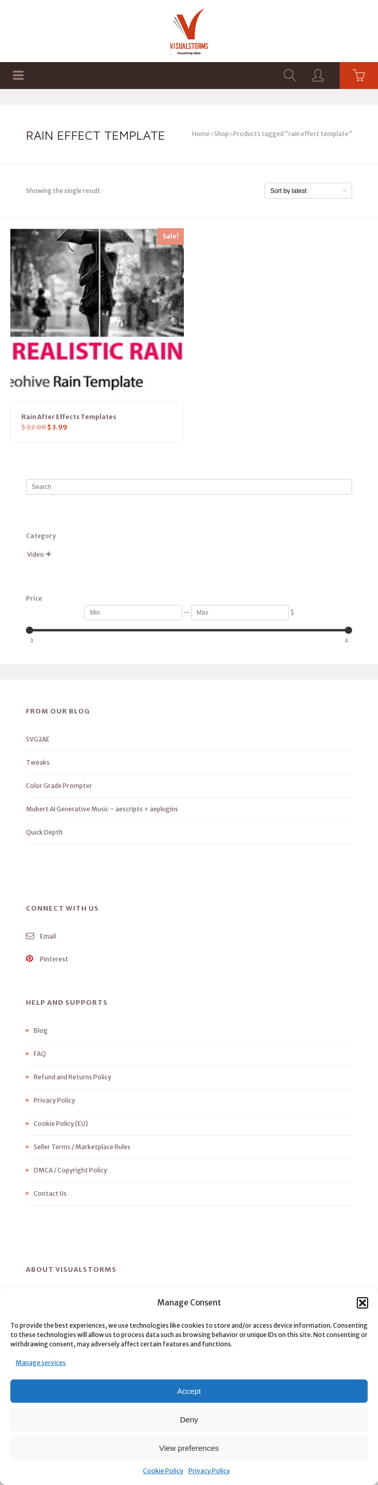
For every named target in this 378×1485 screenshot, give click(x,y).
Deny (189, 1419)
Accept (189, 1391)
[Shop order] (308, 191)
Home (201, 134)
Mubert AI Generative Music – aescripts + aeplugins (102, 809)
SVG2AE (38, 739)
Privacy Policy (209, 1471)
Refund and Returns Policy (72, 1077)
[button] (362, 1303)
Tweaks (38, 762)
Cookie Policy (163, 1471)
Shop (221, 134)
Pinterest (47, 959)
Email (41, 936)
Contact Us (50, 1193)
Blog (41, 1030)
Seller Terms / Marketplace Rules (82, 1147)
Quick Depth (44, 832)
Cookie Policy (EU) (61, 1123)
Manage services (41, 1363)
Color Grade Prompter (59, 786)
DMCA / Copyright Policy (70, 1170)
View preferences (189, 1448)
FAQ (40, 1054)
